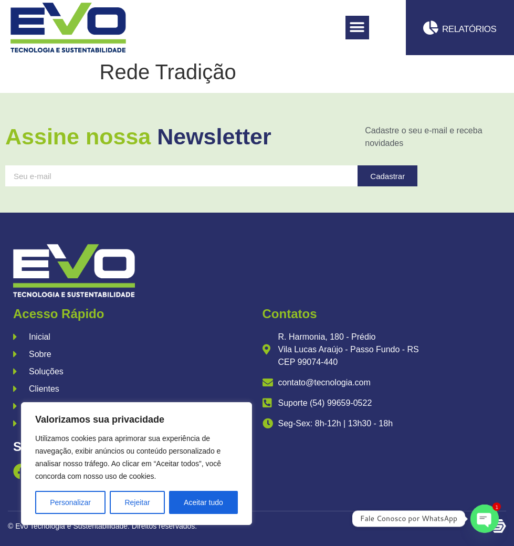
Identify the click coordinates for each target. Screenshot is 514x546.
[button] (357, 27)
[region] (136, 463)
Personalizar (70, 502)
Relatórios (469, 29)
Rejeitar (137, 502)
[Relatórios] (431, 27)
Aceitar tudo (203, 502)
